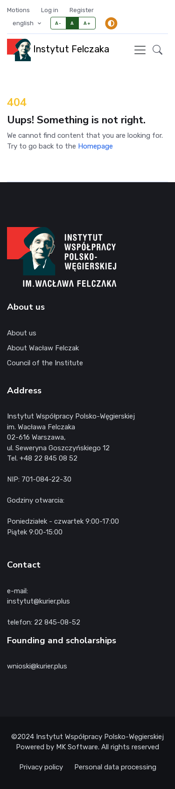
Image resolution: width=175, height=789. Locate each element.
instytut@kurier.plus (38, 601)
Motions (18, 10)
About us (21, 333)
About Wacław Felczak (43, 348)
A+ (87, 23)
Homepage (95, 146)
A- (58, 23)
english (24, 23)
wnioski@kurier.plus (37, 666)
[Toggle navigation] (140, 50)
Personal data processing (115, 767)
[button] (157, 50)
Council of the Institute (45, 363)
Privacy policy (41, 767)
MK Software (77, 747)
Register (82, 10)
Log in (49, 10)
